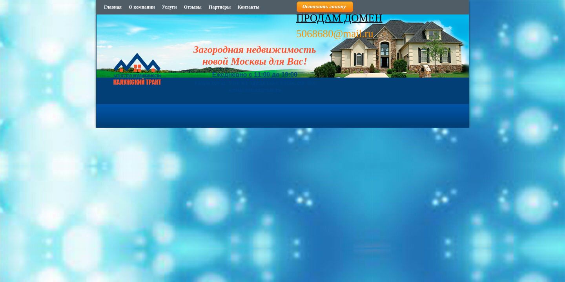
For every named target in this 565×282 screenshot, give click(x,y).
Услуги (169, 7)
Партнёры (220, 7)
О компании (142, 7)
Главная (113, 7)
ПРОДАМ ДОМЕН (339, 18)
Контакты (248, 7)
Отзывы (193, 7)
